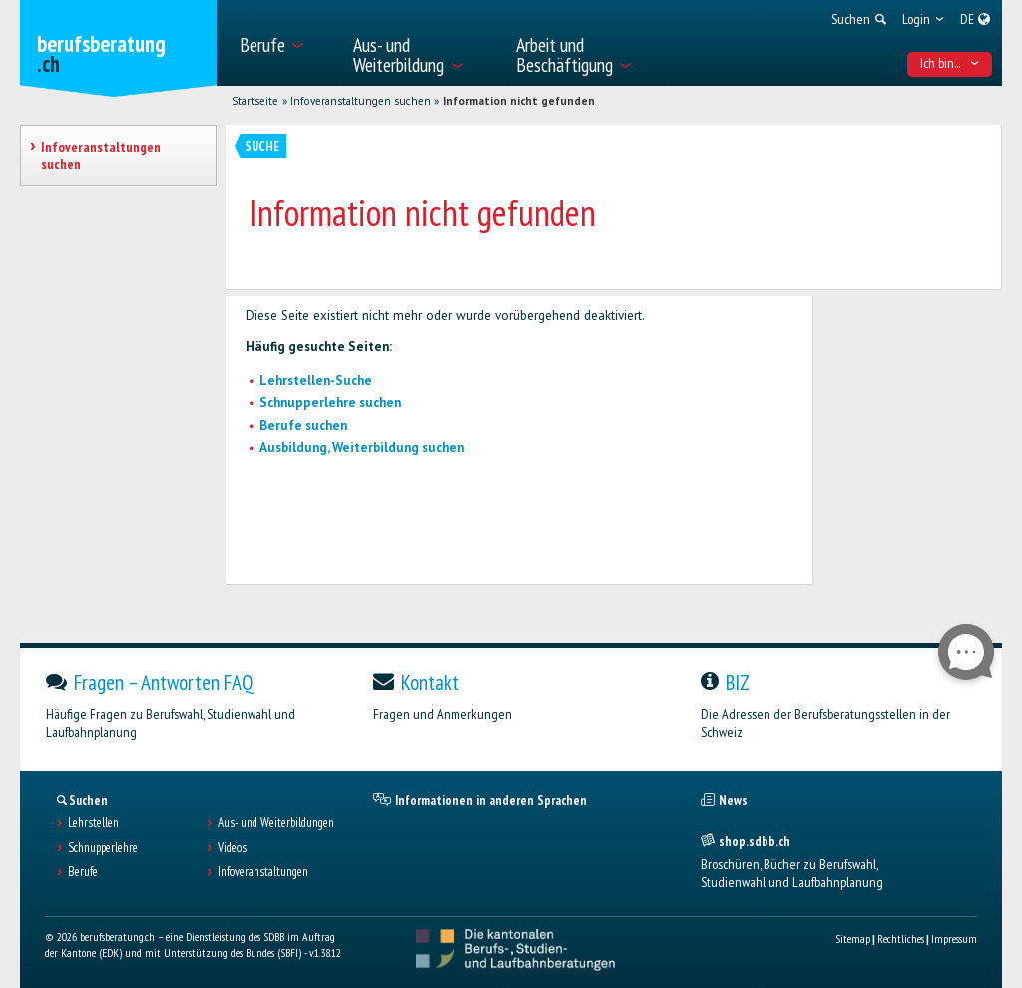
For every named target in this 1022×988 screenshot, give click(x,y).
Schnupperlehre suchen (330, 402)
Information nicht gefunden (519, 101)
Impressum (954, 938)
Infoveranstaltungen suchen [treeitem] (101, 155)
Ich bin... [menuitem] (950, 63)
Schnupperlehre (103, 848)
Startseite (255, 101)
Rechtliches (900, 938)
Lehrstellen (93, 823)
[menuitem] (285, 43)
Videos (232, 848)
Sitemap (852, 938)
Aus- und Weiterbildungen (276, 823)
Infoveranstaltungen (263, 872)
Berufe (83, 872)
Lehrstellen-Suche (315, 380)
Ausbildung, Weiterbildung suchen (361, 447)
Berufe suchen (303, 425)
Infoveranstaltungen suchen (360, 101)
